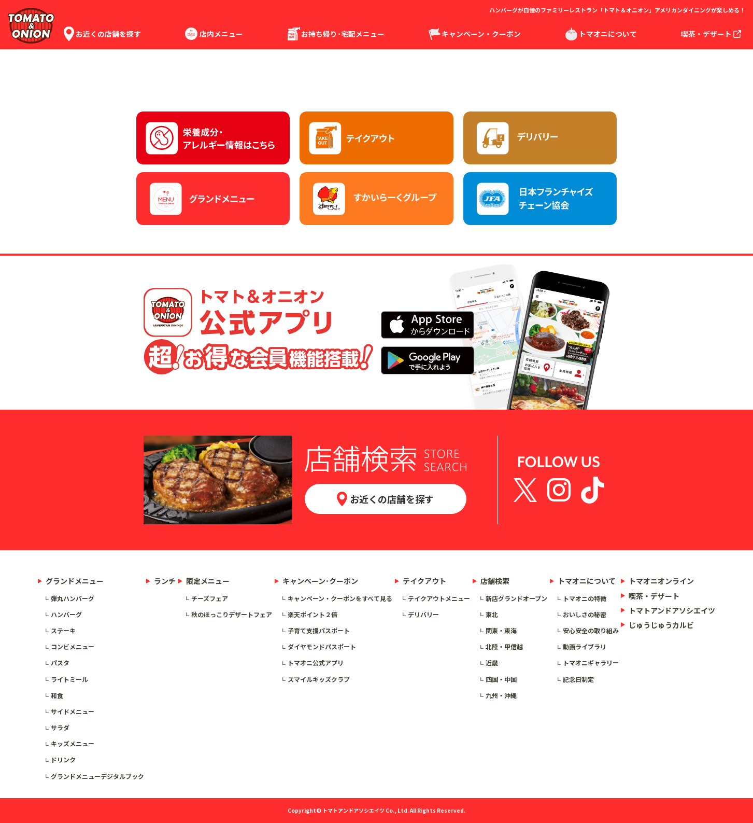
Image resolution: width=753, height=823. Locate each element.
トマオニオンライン (661, 581)
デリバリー (423, 614)
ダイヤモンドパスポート (322, 646)
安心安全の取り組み (591, 630)
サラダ (60, 727)
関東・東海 (501, 630)
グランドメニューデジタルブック (97, 776)
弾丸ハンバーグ (72, 598)
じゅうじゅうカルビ (661, 625)
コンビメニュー (72, 646)
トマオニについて (587, 581)
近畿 (492, 662)
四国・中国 (501, 679)
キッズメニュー (72, 743)
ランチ (165, 581)
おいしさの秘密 (584, 614)
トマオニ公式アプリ (316, 662)
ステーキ (63, 630)
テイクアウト (424, 581)
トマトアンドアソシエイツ (672, 610)
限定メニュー (208, 581)
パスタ (60, 662)
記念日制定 (578, 679)
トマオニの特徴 (584, 598)
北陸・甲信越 (504, 646)
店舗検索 (494, 581)
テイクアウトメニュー (439, 598)
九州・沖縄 (501, 695)
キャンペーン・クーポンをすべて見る (340, 598)
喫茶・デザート (654, 596)
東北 (492, 614)
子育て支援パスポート (319, 630)
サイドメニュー (72, 711)
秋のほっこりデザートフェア (231, 614)
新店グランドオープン (516, 598)
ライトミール (69, 679)
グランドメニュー (75, 581)
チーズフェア (209, 598)
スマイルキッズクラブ (319, 679)
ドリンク (63, 759)
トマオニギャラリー (591, 662)
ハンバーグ (66, 614)
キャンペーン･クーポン (320, 581)
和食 (57, 695)
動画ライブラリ (584, 646)
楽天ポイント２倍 (312, 614)
